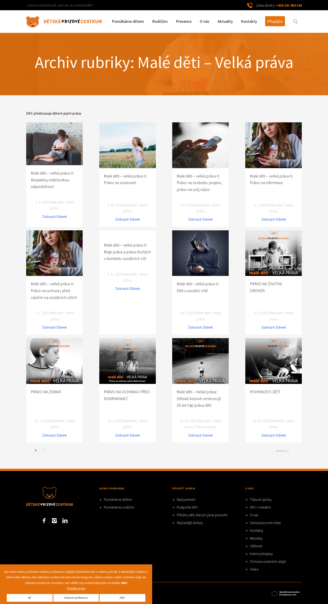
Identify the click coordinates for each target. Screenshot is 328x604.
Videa (254, 569)
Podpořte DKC (187, 507)
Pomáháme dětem (118, 499)
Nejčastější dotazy (190, 522)
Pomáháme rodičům (119, 507)
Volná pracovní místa (265, 522)
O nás (254, 515)
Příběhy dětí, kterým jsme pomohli (202, 515)
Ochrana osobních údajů (268, 561)
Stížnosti (256, 546)
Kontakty (256, 530)
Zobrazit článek (54, 216)
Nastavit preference (76, 598)
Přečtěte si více (76, 588)
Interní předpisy (261, 553)
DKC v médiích (260, 507)
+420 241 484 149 (289, 5)
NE (29, 598)
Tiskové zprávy (261, 499)
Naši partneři (186, 499)
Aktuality (256, 538)
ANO (122, 598)
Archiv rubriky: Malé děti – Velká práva (164, 62)
